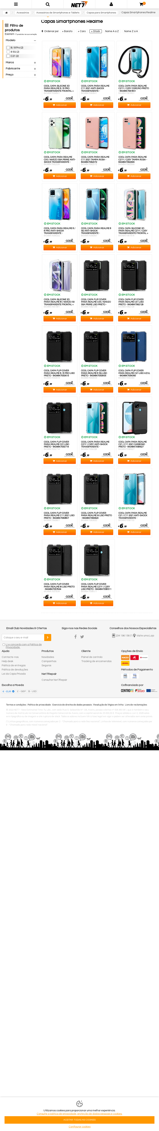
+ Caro (82, 31)
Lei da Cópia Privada (14, 674)
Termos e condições (16, 705)
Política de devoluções (15, 669)
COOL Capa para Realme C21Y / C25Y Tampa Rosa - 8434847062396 (132, 159)
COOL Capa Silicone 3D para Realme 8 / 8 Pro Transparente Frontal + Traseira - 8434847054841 (59, 90)
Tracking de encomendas (96, 661)
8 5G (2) (15, 52)
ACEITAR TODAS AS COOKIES (79, 1120)
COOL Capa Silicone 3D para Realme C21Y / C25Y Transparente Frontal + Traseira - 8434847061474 (133, 232)
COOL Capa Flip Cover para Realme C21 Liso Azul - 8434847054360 (134, 373)
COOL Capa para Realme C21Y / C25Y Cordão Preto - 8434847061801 (133, 88)
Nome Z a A (131, 31)
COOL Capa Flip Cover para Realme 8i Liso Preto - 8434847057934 (59, 586)
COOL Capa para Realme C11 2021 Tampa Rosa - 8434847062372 (95, 159)
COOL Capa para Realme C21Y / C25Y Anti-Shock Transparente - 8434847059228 (95, 446)
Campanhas (49, 661)
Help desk (7, 661)
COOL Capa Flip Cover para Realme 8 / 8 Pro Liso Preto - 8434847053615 (59, 373)
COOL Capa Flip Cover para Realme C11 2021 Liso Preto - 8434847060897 (59, 515)
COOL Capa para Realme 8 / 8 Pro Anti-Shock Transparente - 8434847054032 (59, 232)
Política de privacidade (39, 705)
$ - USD (32, 691)
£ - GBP (21, 691)
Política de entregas (14, 665)
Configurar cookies (80, 1126)
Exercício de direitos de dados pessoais (72, 705)
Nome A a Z (112, 31)
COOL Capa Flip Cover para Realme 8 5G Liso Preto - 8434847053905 (94, 373)
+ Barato (67, 31)
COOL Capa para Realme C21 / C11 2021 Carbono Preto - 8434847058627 (132, 444)
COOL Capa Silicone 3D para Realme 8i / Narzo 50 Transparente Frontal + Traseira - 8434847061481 (59, 303)
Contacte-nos (10, 657)
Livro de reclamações (136, 705)
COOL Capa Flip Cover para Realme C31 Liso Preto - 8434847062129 (131, 302)
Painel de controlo (91, 657)
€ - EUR (7, 691)
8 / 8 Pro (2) (17, 47)
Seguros (46, 665)
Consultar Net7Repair (54, 680)
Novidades (48, 657)
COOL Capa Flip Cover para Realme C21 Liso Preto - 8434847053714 (56, 444)
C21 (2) (15, 56)
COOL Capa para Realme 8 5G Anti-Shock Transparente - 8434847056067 (96, 232)
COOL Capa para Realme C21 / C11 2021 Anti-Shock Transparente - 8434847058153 (132, 517)
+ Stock (95, 31)
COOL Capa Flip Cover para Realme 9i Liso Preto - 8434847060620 (96, 515)
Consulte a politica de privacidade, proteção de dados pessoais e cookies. (79, 1114)
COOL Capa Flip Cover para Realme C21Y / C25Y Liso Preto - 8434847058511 (96, 586)
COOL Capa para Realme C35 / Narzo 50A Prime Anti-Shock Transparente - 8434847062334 (59, 161)
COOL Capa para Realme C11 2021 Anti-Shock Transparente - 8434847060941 (95, 90)
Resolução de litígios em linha (108, 705)
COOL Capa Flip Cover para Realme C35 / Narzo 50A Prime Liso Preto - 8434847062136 (96, 303)
